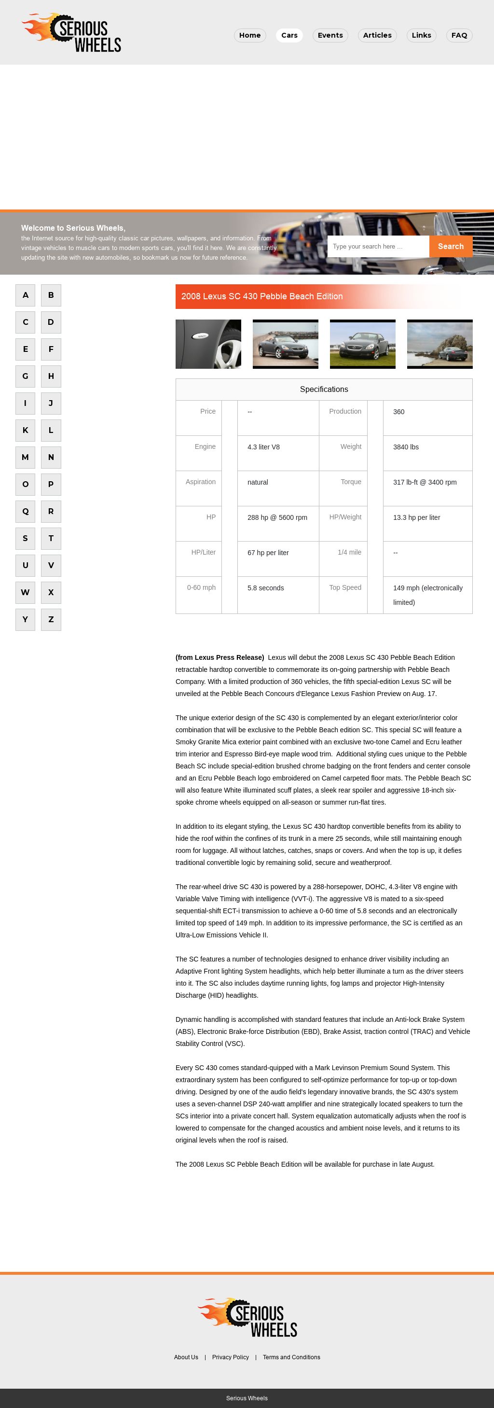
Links (421, 35)
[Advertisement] (247, 137)
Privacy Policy (230, 1357)
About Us (186, 1357)
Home (250, 35)
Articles (377, 35)
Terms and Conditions (291, 1357)
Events (330, 35)
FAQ (459, 35)
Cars (289, 35)
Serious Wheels (247, 1398)
